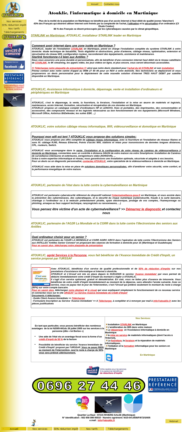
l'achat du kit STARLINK (140, 68)
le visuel (92, 290)
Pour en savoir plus (43, 290)
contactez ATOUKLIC (94, 161)
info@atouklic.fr (162, 301)
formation (129, 346)
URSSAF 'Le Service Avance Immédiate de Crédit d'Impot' (96, 292)
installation (168, 68)
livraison (130, 340)
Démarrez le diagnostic (144, 209)
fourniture (116, 340)
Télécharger (78, 298)
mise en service (118, 335)
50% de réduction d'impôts (154, 268)
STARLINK (77, 48)
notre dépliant (76, 290)
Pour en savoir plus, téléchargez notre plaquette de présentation (67, 245)
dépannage (117, 329)
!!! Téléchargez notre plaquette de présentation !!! (59, 68)
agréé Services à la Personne (66, 255)
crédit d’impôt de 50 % (51, 339)
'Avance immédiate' (146, 274)
